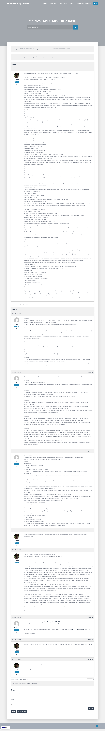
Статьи (71, 3)
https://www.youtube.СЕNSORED (81, 629)
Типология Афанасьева (19, 3)
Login (95, 3)
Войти (91, 709)
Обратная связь (53, 3)
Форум (65, 3)
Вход (13, 712)
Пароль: (12, 699)
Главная (44, 3)
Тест (60, 3)
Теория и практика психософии (43, 49)
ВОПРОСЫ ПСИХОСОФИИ (27, 49)
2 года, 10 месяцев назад (47, 57)
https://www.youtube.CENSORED (52, 622)
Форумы (17, 49)
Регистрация (23, 712)
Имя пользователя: (15, 694)
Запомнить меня (15, 705)
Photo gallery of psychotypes (83, 3)
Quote (89, 69)
